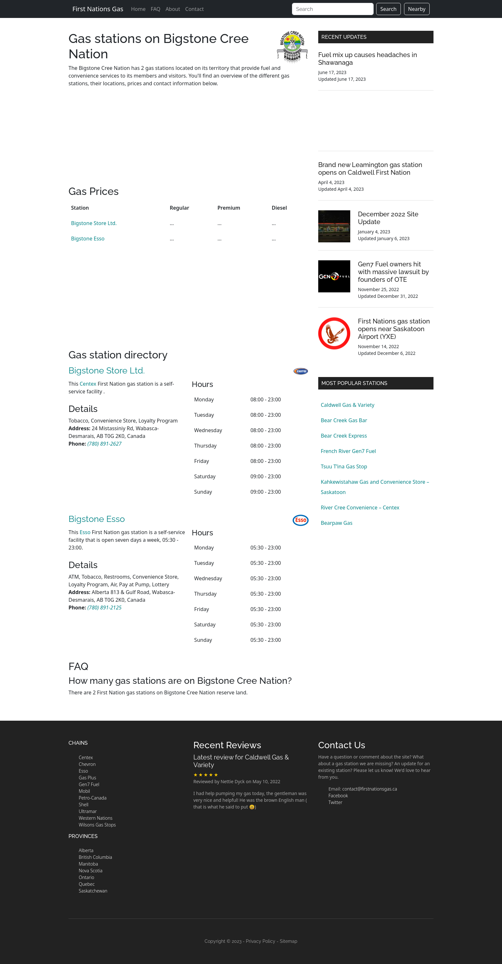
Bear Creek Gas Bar (344, 420)
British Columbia (95, 857)
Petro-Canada (93, 798)
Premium (228, 207)
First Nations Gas (97, 8)
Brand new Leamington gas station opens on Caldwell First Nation (370, 168)
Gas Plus (87, 778)
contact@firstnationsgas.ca (369, 789)
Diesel (279, 207)
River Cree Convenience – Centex (360, 507)
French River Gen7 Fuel (348, 451)
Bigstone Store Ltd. (94, 223)
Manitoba (88, 864)
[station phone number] (104, 443)
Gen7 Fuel (89, 784)
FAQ (155, 9)
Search (388, 9)
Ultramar (88, 811)
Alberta (86, 850)
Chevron (87, 764)
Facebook (338, 795)
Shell (83, 804)
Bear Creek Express (344, 435)
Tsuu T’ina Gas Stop (344, 466)
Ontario (86, 877)
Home (138, 9)
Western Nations (95, 818)
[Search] (333, 9)
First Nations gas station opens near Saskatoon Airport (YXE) (394, 328)
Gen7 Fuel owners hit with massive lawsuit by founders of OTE (393, 271)
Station (80, 207)
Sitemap (288, 941)
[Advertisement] (189, 140)
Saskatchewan (93, 891)
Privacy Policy (260, 941)
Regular (179, 207)
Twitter (335, 802)
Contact (194, 9)
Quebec (87, 884)
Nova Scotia (90, 871)
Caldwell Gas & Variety (347, 404)
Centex (88, 383)
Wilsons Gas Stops (97, 825)
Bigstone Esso (87, 238)
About (173, 9)
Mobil (84, 791)
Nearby (416, 9)
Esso (85, 532)
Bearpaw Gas (336, 522)
